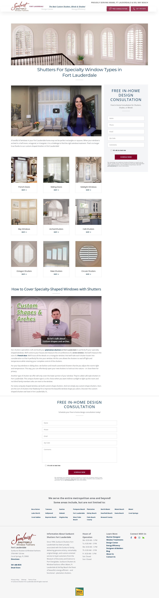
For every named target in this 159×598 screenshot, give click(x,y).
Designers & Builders (114, 544)
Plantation (91, 505)
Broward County (106, 513)
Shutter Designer (113, 533)
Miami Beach (119, 505)
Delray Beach (91, 509)
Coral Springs (133, 509)
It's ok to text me (119, 146)
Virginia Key (63, 513)
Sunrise (62, 505)
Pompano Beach (79, 505)
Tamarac (48, 505)
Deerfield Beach (106, 509)
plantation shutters (53, 346)
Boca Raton (35, 505)
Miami (131, 505)
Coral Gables (36, 513)
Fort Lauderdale (79, 509)
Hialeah (62, 509)
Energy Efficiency (113, 542)
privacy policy (112, 162)
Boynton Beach (50, 513)
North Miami (105, 505)
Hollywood (49, 509)
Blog (108, 547)
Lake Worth (35, 509)
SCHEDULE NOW (126, 153)
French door (22, 352)
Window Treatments (114, 536)
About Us (110, 550)
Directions (15, 555)
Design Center (112, 539)
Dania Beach (119, 509)
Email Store (15, 564)
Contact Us (110, 553)
